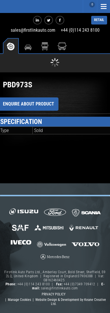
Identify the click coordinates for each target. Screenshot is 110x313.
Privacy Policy (53, 294)
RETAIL (99, 20)
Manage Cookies (19, 300)
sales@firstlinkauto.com (33, 30)
